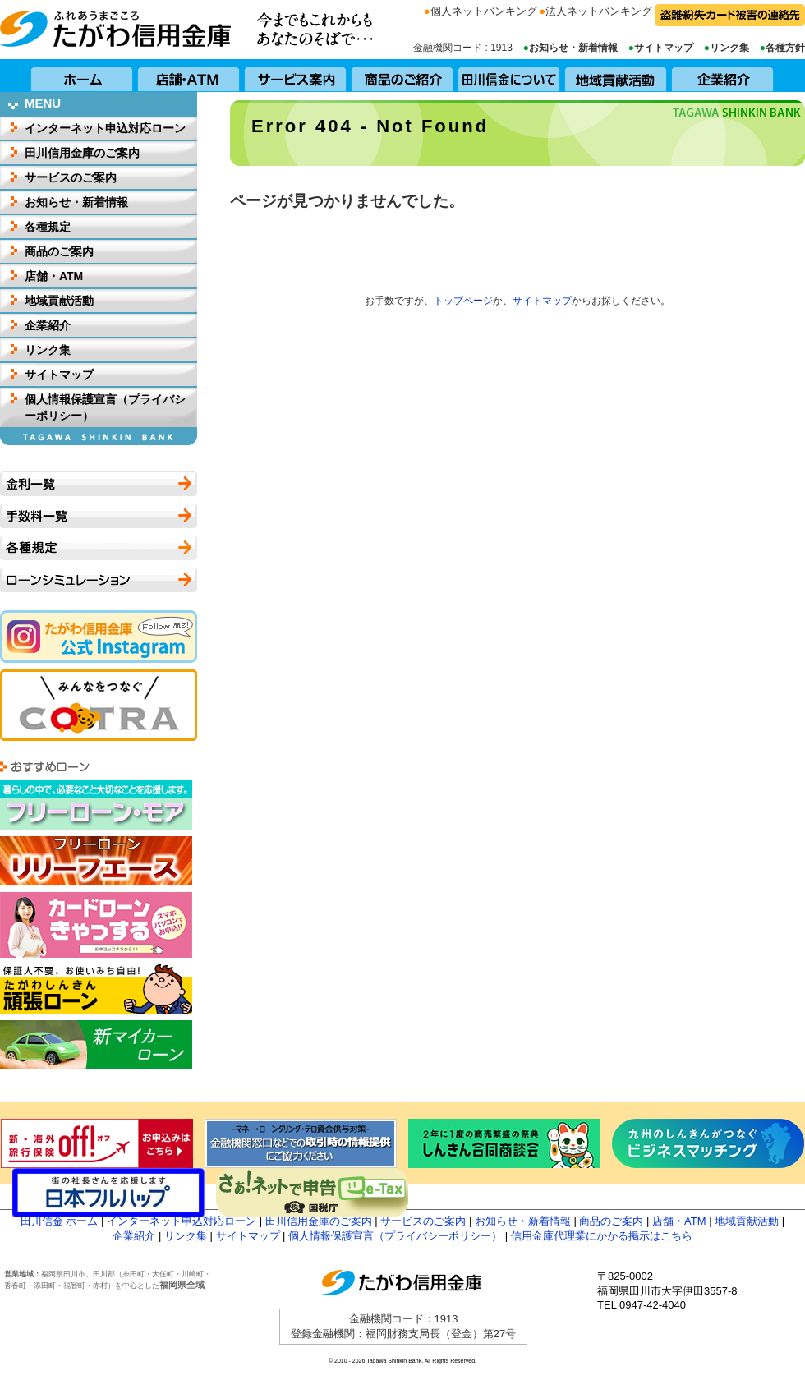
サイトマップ (663, 47)
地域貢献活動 (616, 75)
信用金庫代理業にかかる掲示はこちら (601, 1236)
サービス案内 (295, 75)
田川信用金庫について (509, 75)
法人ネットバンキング (598, 11)
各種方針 (785, 47)
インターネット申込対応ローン (105, 128)
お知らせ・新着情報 (573, 47)
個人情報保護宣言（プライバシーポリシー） (105, 407)
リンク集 (729, 47)
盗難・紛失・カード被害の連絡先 (730, 15)
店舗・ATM (189, 75)
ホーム (82, 75)
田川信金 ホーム (60, 1221)
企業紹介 (722, 75)
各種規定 (48, 226)
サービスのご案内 (71, 177)
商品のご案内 (59, 251)
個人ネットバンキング (483, 11)
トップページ (463, 300)
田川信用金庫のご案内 (82, 152)
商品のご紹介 (402, 75)
